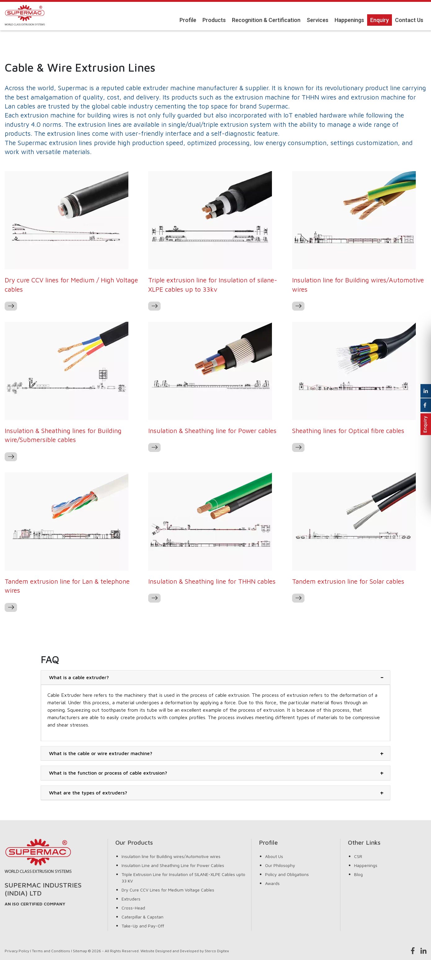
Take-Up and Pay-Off (143, 925)
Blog (358, 874)
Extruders (131, 898)
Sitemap (80, 951)
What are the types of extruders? (88, 792)
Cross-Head (133, 907)
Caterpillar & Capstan (142, 916)
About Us (274, 856)
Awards (272, 883)
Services (317, 20)
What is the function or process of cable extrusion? (108, 773)
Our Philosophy (280, 865)
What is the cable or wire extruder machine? (100, 753)
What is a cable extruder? (79, 677)
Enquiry (379, 20)
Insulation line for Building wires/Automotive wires (171, 856)
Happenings (349, 20)
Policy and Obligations (287, 874)
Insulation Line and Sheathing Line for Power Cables (173, 865)
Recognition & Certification (266, 20)
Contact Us (409, 20)
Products (214, 20)
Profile (188, 20)
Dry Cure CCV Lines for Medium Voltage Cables (168, 889)
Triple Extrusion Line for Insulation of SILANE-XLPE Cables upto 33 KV (183, 877)
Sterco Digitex (217, 951)
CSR (358, 856)
